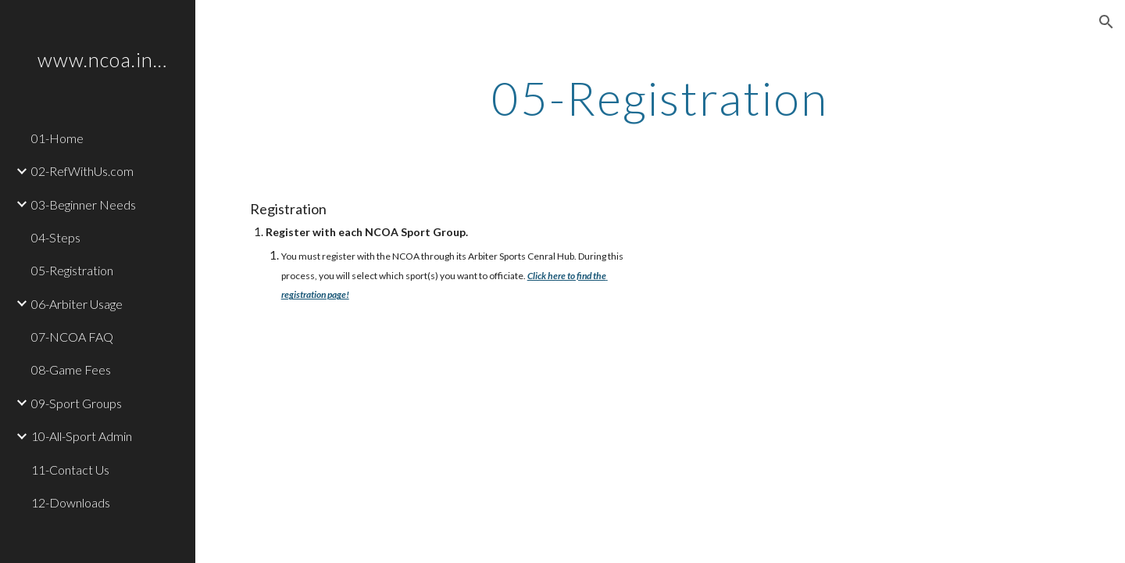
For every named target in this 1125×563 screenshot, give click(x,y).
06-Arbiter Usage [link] (77, 303)
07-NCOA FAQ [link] (72, 336)
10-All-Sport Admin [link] (81, 436)
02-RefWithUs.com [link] (82, 170)
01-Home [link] (57, 138)
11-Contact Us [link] (70, 469)
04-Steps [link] (55, 237)
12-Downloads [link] (70, 502)
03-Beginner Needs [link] (83, 204)
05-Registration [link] (72, 270)
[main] (660, 98)
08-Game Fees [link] (71, 369)
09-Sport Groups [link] (76, 403)
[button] (1106, 22)
